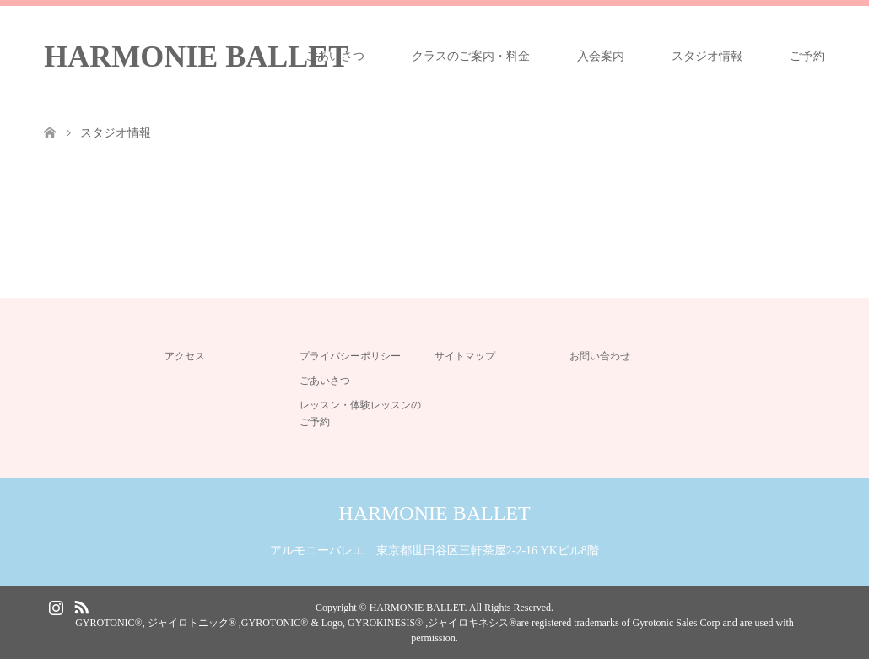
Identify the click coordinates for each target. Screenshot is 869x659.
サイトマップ (464, 356)
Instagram (56, 606)
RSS (81, 606)
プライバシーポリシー (350, 356)
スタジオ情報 (707, 56)
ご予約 (807, 56)
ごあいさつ (334, 56)
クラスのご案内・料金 (471, 56)
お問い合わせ (599, 356)
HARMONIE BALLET (196, 56)
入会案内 (600, 56)
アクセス (185, 356)
